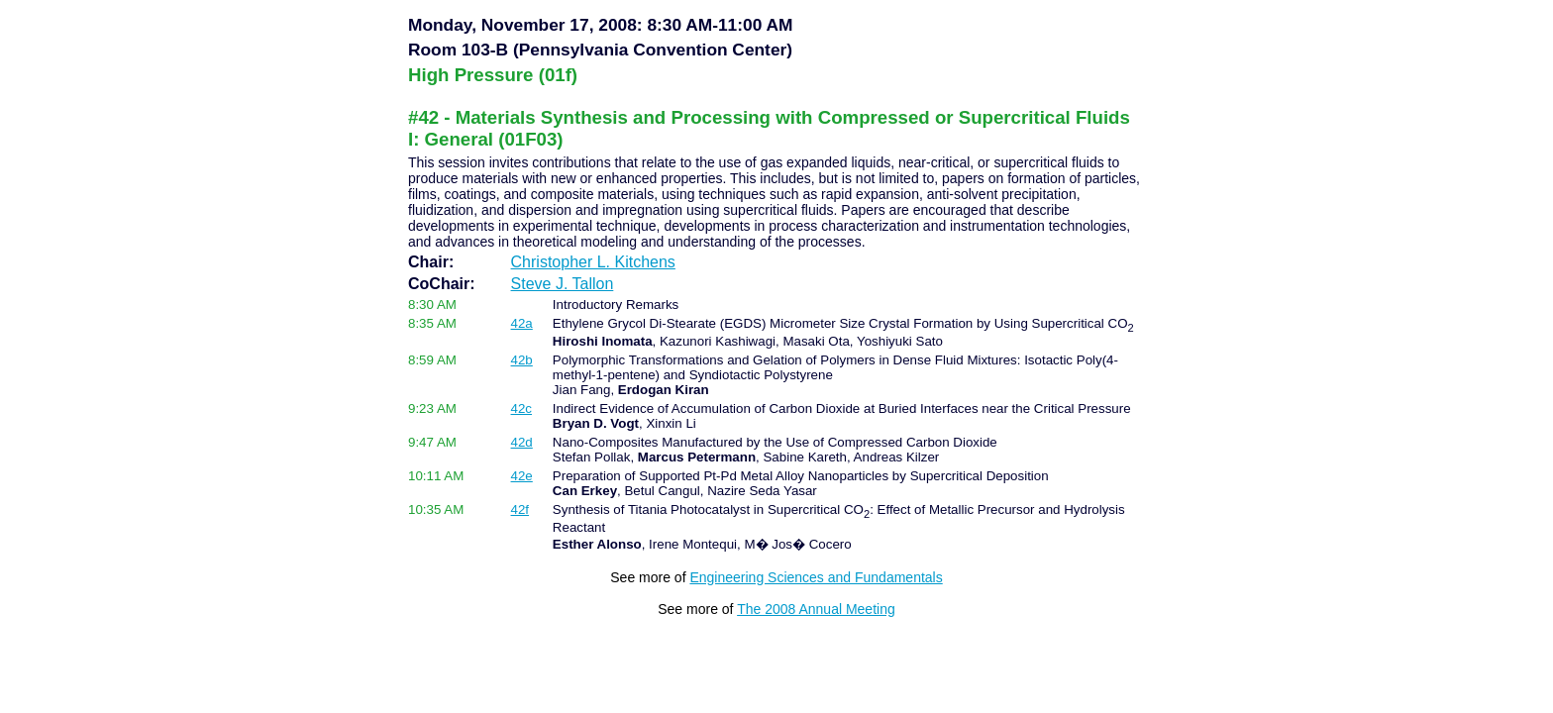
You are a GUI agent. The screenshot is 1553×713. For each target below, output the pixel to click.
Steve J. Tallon (562, 283)
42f (520, 509)
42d (522, 442)
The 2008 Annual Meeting (816, 609)
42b (522, 360)
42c (522, 408)
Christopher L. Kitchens (593, 262)
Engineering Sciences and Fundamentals (815, 577)
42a (522, 323)
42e (522, 475)
